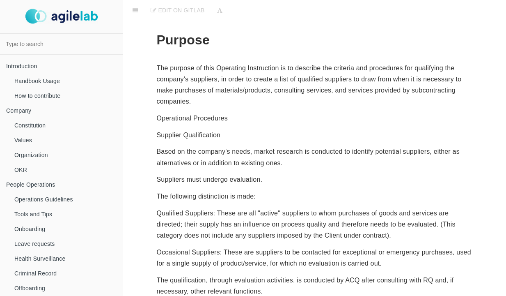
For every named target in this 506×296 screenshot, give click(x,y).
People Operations (30, 184)
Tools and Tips (33, 214)
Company (18, 110)
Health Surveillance (39, 258)
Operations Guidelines (43, 199)
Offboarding (29, 288)
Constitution (30, 125)
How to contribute (37, 95)
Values (23, 140)
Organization (31, 155)
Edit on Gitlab (177, 10)
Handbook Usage (37, 81)
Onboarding (29, 229)
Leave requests (34, 243)
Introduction (21, 66)
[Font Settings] (220, 10)
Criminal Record (35, 273)
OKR (20, 169)
